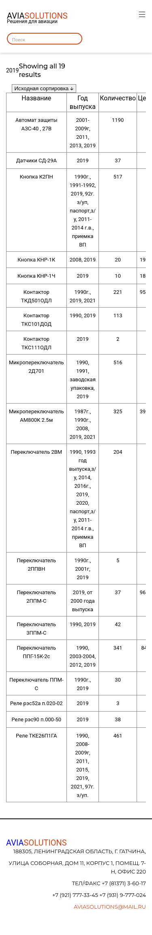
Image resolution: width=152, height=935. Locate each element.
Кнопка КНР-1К (36, 260)
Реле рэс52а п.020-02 (36, 703)
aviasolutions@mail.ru (110, 906)
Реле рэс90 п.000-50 (36, 719)
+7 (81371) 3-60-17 (124, 883)
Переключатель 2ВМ (36, 452)
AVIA (36, 843)
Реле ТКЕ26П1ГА (36, 736)
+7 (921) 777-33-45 (75, 895)
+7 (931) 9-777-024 (122, 895)
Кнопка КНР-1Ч (36, 276)
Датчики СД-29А (36, 160)
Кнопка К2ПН (36, 177)
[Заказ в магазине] (44, 88)
